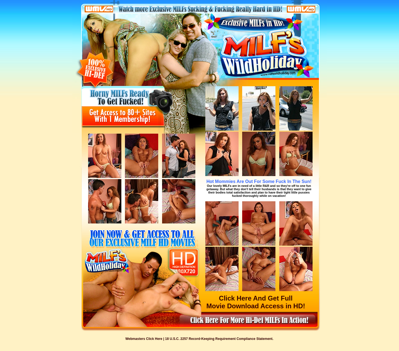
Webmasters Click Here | (145, 339)
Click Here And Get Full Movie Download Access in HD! (255, 302)
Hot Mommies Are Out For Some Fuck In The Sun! (258, 181)
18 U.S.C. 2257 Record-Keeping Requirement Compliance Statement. (219, 339)
